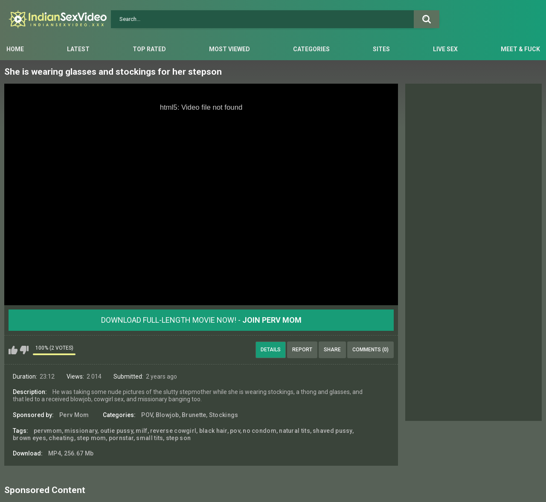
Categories (311, 49)
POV (147, 415)
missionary (80, 430)
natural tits (294, 430)
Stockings (223, 415)
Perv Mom (74, 415)
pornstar (121, 438)
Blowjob (167, 415)
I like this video (13, 350)
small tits (149, 438)
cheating (61, 438)
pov (235, 430)
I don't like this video (24, 350)
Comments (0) (370, 350)
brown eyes (29, 438)
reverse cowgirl (173, 430)
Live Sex (445, 49)
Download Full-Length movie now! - (201, 319)
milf (141, 430)
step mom (91, 438)
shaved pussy (332, 430)
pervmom (48, 430)
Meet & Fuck (520, 49)
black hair (213, 430)
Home (15, 49)
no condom (259, 430)
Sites (381, 49)
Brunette (194, 415)
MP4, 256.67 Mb (70, 453)
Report (302, 350)
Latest (78, 49)
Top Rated (149, 49)
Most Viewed (229, 49)
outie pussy (116, 430)
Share (332, 350)
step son (178, 438)
